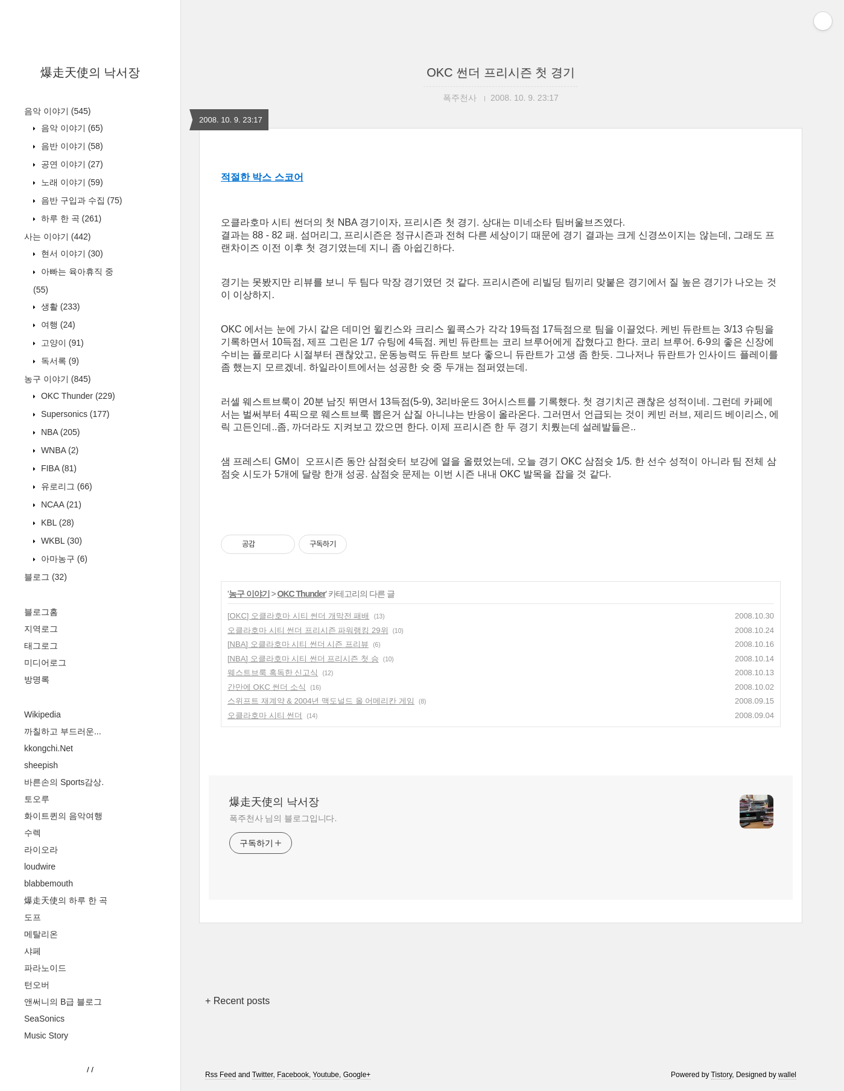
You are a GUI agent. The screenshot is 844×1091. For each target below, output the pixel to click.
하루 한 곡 (70, 218)
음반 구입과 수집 (80, 200)
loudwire (40, 866)
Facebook (293, 1074)
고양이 (61, 343)
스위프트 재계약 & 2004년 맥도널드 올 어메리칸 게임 (320, 700)
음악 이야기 (57, 111)
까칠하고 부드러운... (62, 731)
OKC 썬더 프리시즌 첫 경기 (501, 72)
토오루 (36, 799)
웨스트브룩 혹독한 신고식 (272, 672)
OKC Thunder (77, 396)
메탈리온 (41, 934)
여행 (57, 324)
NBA (59, 432)
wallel (787, 1074)
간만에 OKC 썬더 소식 (266, 687)
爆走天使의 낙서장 (90, 72)
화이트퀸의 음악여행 (63, 816)
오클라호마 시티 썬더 (264, 715)
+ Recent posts (237, 1001)
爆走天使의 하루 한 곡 (65, 900)
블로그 (45, 577)
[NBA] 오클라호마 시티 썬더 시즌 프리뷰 (298, 644)
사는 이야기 (57, 236)
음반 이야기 (71, 146)
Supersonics (74, 414)
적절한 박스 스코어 (262, 177)
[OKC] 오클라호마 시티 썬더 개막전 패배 (298, 615)
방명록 (36, 679)
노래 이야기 (71, 182)
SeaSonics (44, 1018)
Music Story (46, 1035)
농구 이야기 (57, 379)
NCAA (60, 504)
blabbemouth (48, 883)
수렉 (32, 833)
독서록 (59, 361)
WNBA (58, 450)
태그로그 (41, 645)
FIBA (58, 468)
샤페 (32, 951)
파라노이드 (45, 968)
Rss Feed (220, 1074)
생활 (59, 306)
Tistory (721, 1074)
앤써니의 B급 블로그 (63, 1002)
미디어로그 (45, 662)
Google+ (357, 1074)
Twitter (262, 1074)
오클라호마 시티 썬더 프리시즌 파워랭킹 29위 (308, 630)
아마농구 (63, 559)
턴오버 (36, 985)
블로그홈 (41, 612)
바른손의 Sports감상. (64, 782)
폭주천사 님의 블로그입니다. (283, 818)
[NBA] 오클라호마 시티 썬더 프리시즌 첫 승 (303, 658)
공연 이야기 (71, 164)
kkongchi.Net (48, 748)
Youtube (326, 1074)
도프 (32, 917)
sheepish (41, 765)
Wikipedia (42, 714)
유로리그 (65, 486)
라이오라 (41, 849)
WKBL (60, 541)
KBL (56, 522)
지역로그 (41, 629)
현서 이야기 (71, 253)
